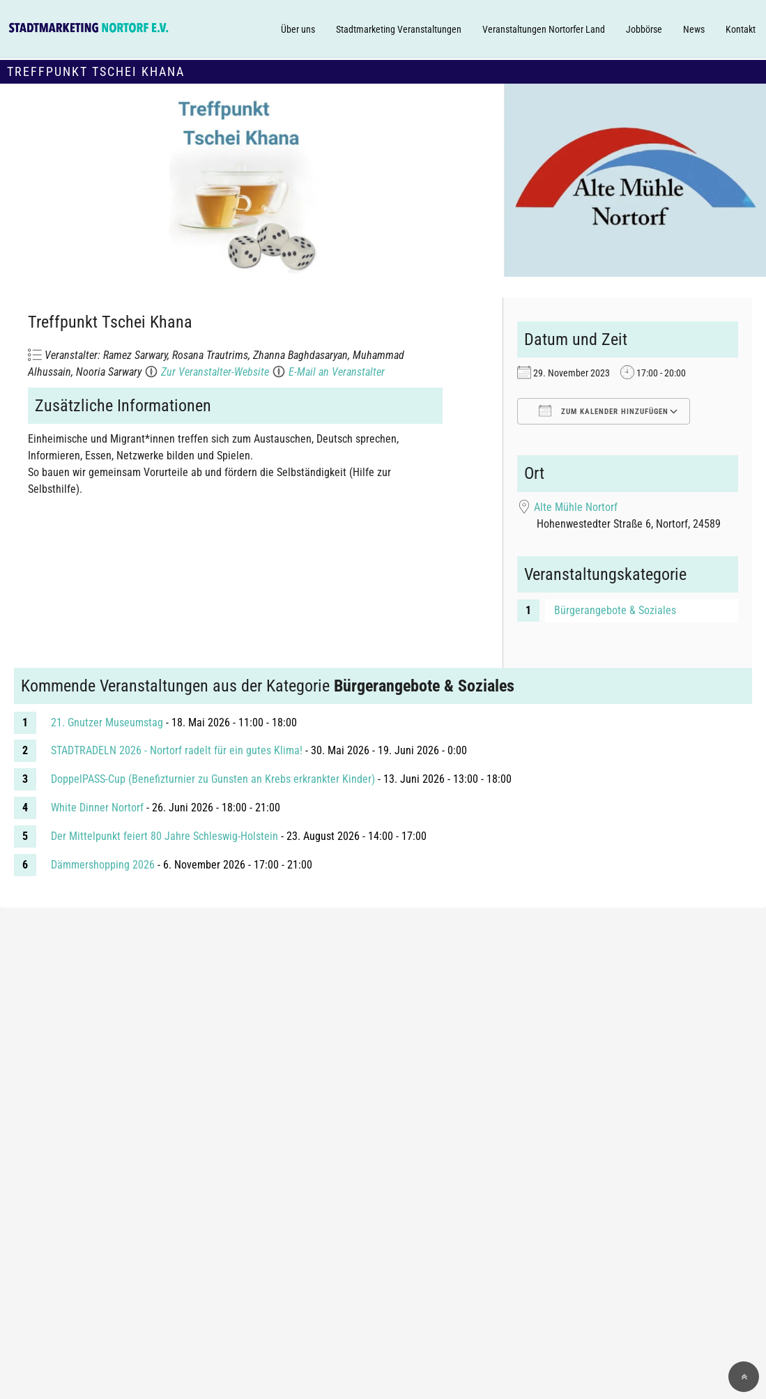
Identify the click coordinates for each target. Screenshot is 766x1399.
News (694, 29)
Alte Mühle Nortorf (576, 507)
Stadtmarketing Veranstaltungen (398, 29)
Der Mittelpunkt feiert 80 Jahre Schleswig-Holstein (164, 836)
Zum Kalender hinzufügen (603, 410)
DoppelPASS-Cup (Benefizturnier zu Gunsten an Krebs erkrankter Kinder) (213, 779)
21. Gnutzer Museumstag (107, 722)
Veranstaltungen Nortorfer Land (543, 29)
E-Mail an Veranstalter (337, 372)
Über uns (298, 29)
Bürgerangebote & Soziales (615, 610)
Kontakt (741, 29)
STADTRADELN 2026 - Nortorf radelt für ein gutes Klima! (176, 750)
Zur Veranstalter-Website (215, 372)
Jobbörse (644, 29)
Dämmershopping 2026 (103, 864)
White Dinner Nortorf (97, 807)
